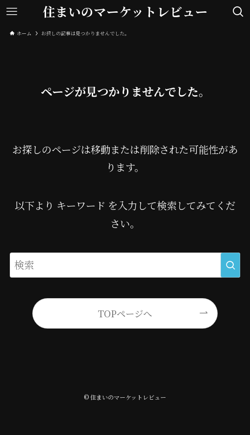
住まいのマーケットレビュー (125, 11)
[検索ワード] (125, 265)
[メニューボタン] (12, 12)
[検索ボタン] (238, 12)
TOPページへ (125, 313)
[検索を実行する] (230, 265)
